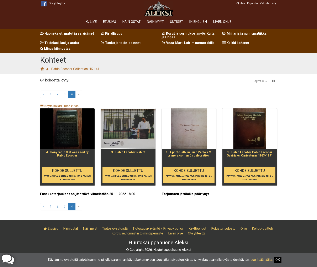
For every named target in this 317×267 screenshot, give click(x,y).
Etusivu (109, 22)
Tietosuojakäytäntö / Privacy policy (158, 229)
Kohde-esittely (263, 229)
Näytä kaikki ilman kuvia (59, 106)
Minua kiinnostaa (55, 49)
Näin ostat (131, 22)
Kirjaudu (252, 3)
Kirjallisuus (111, 33)
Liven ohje (222, 22)
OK (277, 260)
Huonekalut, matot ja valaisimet (67, 33)
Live (91, 22)
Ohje (244, 229)
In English (198, 22)
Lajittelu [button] (260, 81)
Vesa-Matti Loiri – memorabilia (188, 43)
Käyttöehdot (197, 229)
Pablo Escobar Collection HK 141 (75, 69)
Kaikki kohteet (235, 43)
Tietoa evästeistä (115, 229)
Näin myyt (155, 22)
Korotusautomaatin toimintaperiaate (137, 233)
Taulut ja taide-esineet (121, 43)
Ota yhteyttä (57, 3)
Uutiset (176, 22)
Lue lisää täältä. (261, 260)
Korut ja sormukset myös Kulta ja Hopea (188, 35)
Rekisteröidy (268, 3)
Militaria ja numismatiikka (244, 33)
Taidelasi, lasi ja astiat (59, 43)
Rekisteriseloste (223, 229)
